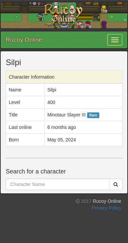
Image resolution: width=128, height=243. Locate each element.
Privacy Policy (106, 208)
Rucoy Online (24, 39)
